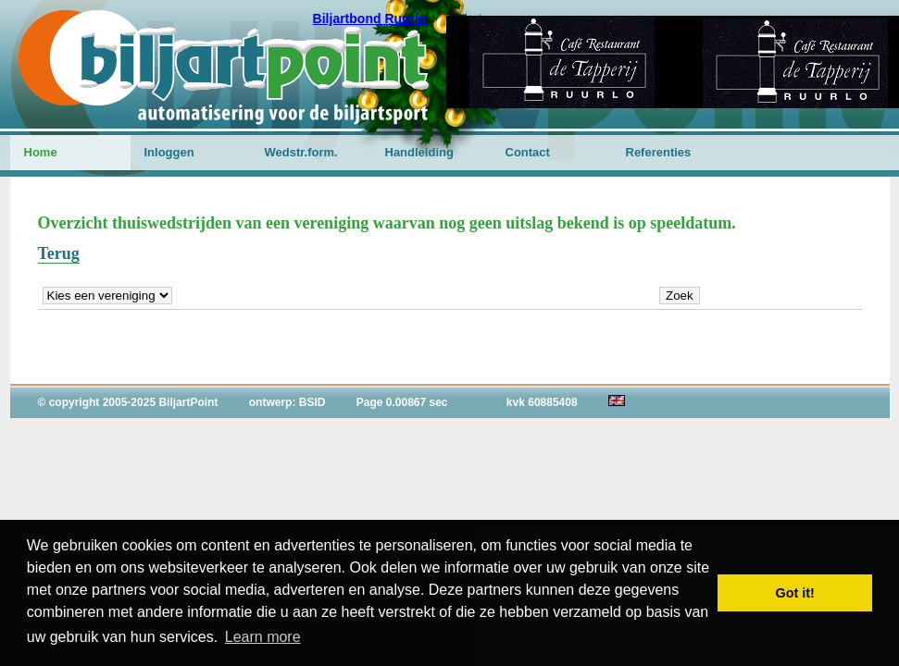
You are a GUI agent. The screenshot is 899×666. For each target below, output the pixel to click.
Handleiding (419, 152)
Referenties (659, 152)
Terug (59, 253)
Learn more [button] (263, 637)
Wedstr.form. (301, 152)
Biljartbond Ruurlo (370, 18)
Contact (528, 152)
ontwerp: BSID (287, 402)
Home (40, 152)
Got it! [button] (795, 593)
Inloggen (169, 152)
